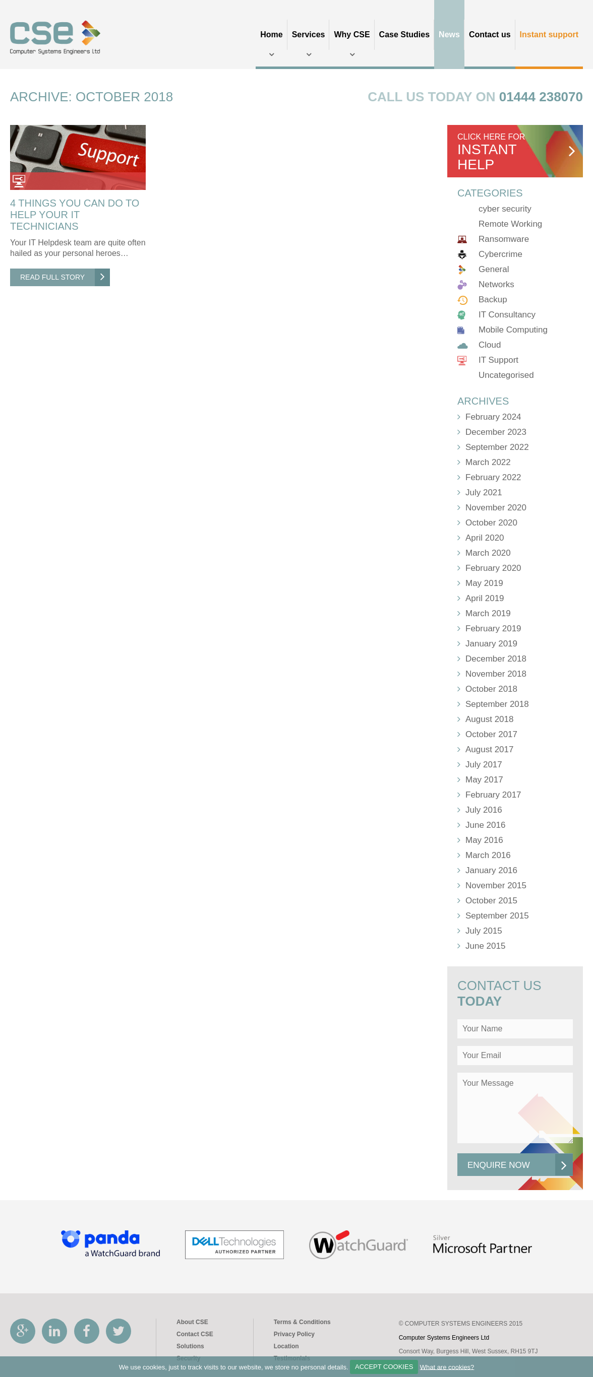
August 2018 (489, 719)
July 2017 (483, 764)
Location (286, 1346)
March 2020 (488, 553)
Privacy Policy (294, 1334)
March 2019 (488, 613)
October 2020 (491, 523)
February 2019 (493, 628)
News (449, 34)
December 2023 (495, 432)
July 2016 (483, 810)
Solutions (190, 1346)
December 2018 (495, 659)
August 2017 (489, 749)
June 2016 (485, 825)
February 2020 (493, 568)
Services (308, 34)
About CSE (192, 1322)
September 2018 (497, 704)
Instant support (549, 34)
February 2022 (493, 477)
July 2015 (483, 931)
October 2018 (491, 689)
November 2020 (495, 507)
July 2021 (483, 492)
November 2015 (495, 885)
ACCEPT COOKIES (384, 1366)
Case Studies (404, 34)
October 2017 (491, 734)
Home (271, 34)
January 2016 (491, 870)
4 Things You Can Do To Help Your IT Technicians (74, 215)
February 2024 (493, 417)
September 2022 (497, 447)
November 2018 (495, 674)
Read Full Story (65, 277)
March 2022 (488, 462)
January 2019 (491, 643)
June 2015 (485, 946)
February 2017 (493, 795)
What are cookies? (447, 1366)
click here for (516, 152)
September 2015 (497, 916)
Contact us (490, 34)
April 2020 (484, 538)
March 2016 (488, 855)
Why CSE (352, 34)
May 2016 (484, 840)
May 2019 (484, 583)
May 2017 (484, 779)
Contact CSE (194, 1334)
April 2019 (484, 598)
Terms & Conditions (302, 1322)
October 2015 (491, 900)
